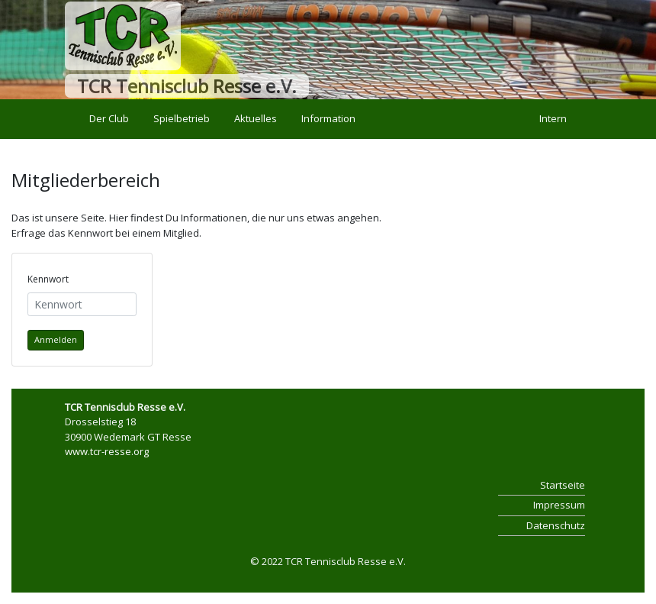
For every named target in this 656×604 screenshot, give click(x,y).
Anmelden (55, 339)
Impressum (559, 505)
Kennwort (48, 279)
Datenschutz (555, 525)
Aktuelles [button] (255, 118)
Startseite (562, 485)
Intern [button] (553, 118)
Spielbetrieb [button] (181, 118)
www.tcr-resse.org (107, 451)
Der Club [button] (109, 118)
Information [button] (328, 118)
